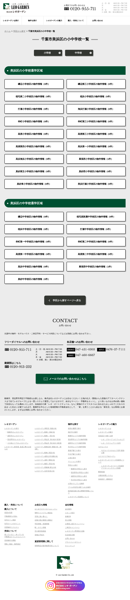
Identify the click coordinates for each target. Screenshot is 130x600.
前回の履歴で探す (74, 429)
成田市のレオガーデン (15, 436)
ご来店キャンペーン (72, 528)
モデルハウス (103, 447)
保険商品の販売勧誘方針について (47, 546)
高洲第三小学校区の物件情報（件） (96, 134)
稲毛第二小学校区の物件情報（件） (34, 96)
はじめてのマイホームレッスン (46, 510)
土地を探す (72, 458)
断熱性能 (101, 472)
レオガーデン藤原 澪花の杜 (45, 464)
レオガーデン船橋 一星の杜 (45, 436)
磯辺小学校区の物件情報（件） (34, 84)
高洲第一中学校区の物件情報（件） (34, 254)
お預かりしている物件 (76, 484)
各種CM (68, 517)
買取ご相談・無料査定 (12, 544)
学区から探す (19, 31)
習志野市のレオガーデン (16, 440)
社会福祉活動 (70, 535)
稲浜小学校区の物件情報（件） (96, 96)
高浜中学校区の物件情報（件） (34, 266)
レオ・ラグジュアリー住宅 (111, 444)
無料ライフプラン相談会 (43, 513)
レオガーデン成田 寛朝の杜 (45, 460)
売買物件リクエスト (11, 528)
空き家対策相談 (40, 532)
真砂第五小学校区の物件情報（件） (34, 171)
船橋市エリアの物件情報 (77, 436)
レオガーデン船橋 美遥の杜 (45, 453)
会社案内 (68, 510)
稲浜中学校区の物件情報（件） (34, 229)
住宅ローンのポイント (12, 524)
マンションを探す (74, 462)
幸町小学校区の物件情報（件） (34, 121)
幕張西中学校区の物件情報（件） (96, 266)
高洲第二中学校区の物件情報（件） (96, 254)
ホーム (7, 31)
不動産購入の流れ (10, 517)
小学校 (47, 53)
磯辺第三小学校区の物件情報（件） (96, 84)
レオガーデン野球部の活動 (74, 532)
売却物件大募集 (10, 541)
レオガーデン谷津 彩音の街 (44, 471)
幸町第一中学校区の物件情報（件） (34, 241)
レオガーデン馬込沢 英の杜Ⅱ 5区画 (48, 440)
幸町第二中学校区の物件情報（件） (96, 241)
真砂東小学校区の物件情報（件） (34, 184)
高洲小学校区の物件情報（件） (34, 134)
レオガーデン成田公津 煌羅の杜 (46, 457)
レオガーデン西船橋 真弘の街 (45, 468)
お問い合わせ (70, 539)
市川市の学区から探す (79, 480)
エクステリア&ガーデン (106, 457)
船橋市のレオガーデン (15, 433)
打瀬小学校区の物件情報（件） (34, 109)
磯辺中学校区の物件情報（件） (34, 216)
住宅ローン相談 (10, 520)
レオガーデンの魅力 (105, 433)
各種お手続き (39, 535)
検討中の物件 (73, 433)
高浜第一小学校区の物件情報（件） (96, 146)
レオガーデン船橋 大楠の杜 (45, 433)
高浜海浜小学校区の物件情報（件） (34, 159)
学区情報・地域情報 (42, 524)
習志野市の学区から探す (80, 473)
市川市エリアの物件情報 (77, 447)
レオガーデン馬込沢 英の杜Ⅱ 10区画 (48, 444)
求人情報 (68, 521)
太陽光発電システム (105, 476)
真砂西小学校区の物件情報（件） (96, 171)
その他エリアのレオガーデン (17, 444)
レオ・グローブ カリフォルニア (113, 440)
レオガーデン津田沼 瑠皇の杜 (46, 429)
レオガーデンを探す (11, 429)
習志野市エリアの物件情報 (77, 440)
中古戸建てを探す (74, 455)
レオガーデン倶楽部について (78, 497)
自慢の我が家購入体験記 (43, 521)
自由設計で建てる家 (105, 436)
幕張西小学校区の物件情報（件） (96, 159)
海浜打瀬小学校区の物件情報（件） (96, 109)
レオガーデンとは (104, 429)
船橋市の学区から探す (79, 469)
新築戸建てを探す (74, 451)
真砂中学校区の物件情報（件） (34, 279)
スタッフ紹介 (70, 513)
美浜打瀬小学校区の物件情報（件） (96, 184)
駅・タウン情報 (40, 528)
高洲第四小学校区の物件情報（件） (34, 146)
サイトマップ (70, 546)
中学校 (78, 53)
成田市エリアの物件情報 (77, 444)
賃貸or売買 (8, 513)
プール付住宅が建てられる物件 (79, 488)
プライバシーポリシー (73, 543)
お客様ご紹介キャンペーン (74, 524)
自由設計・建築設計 (105, 480)
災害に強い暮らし (41, 517)
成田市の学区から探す (79, 477)
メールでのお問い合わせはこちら (68, 379)
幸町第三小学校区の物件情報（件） (96, 121)
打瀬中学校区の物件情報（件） (96, 229)
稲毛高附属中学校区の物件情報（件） (96, 216)
